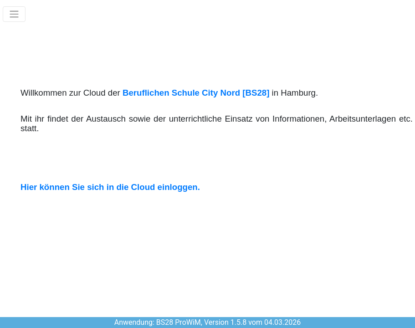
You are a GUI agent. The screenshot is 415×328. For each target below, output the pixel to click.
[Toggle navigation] (14, 14)
